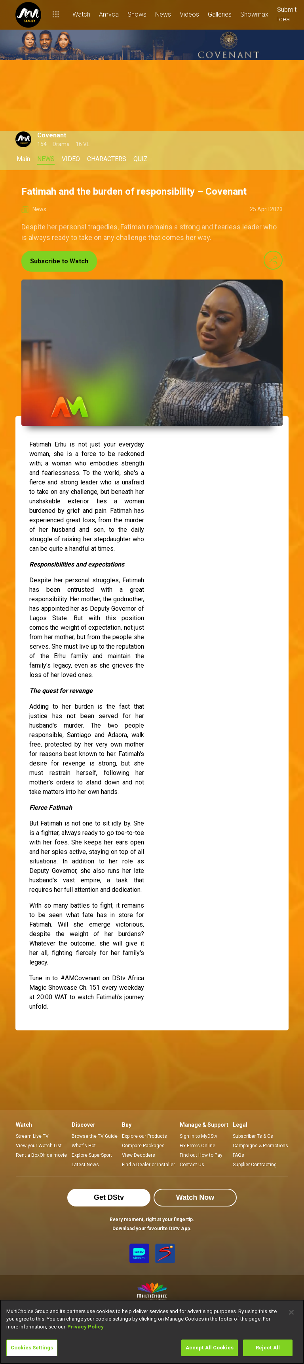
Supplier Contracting (255, 1164)
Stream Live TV (32, 1136)
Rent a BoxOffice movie (41, 1155)
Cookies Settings (32, 1348)
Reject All (268, 1348)
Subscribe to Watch (59, 261)
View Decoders (138, 1155)
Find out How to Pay (201, 1155)
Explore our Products (144, 1136)
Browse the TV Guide (95, 1136)
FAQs (238, 1155)
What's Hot (84, 1145)
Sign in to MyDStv (198, 1136)
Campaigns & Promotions (260, 1145)
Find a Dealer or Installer (148, 1164)
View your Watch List (39, 1145)
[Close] (291, 1312)
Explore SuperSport (92, 1155)
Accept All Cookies (210, 1348)
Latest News (85, 1164)
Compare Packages (143, 1145)
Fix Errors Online (197, 1145)
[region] (152, 1332)
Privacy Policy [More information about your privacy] (85, 1327)
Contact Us (192, 1164)
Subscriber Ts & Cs (253, 1136)
